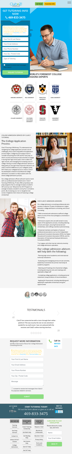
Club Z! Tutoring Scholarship (26, 427)
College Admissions (14, 446)
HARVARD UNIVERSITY (16, 97)
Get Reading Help (26, 437)
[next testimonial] (58, 313)
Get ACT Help (27, 447)
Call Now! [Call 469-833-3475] (39, 4)
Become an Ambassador (39, 431)
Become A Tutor (39, 436)
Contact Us (15, 436)
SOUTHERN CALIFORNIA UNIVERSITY (29, 119)
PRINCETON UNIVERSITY (42, 98)
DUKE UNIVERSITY (55, 97)
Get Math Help (27, 432)
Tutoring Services (14, 426)
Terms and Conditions (34, 354)
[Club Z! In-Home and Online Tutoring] (16, 4)
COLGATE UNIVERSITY (16, 118)
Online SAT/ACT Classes (14, 440)
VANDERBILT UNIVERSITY (55, 119)
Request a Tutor (39, 427)
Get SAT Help (27, 450)
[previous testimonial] (14, 313)
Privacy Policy (16, 32)
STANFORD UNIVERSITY (42, 119)
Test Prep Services (14, 431)
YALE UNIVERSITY (29, 97)
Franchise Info (50, 4)
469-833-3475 (15, 17)
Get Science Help (26, 442)
